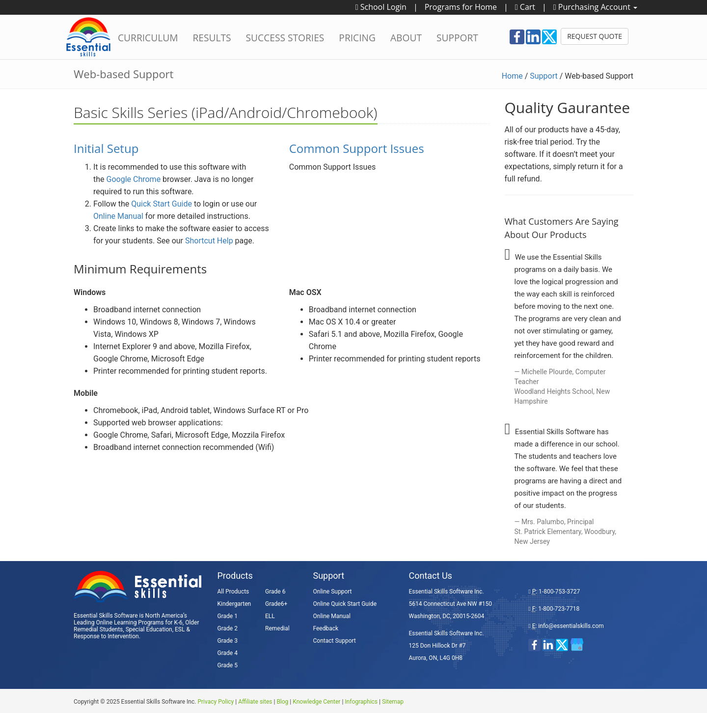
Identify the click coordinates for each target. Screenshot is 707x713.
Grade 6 (275, 591)
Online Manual (118, 216)
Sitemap (393, 701)
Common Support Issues (356, 148)
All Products (233, 591)
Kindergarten (234, 603)
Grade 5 (228, 665)
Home (512, 76)
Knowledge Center (316, 701)
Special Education (149, 629)
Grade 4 (228, 653)
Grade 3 (228, 640)
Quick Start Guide (161, 203)
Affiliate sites (255, 701)
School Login (381, 6)
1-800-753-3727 (559, 591)
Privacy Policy (215, 701)
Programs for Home (461, 6)
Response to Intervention (106, 636)
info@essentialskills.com (570, 626)
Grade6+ (276, 603)
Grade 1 (228, 616)
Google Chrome (134, 179)
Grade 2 (228, 628)
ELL (270, 616)
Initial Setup (106, 148)
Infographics (361, 701)
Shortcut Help (209, 240)
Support (543, 76)
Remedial (277, 628)
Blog (282, 701)
